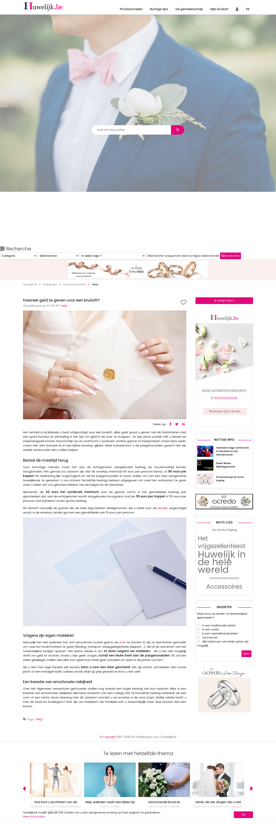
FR (247, 9)
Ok (243, 815)
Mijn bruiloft (219, 9)
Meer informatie (34, 816)
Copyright (109, 794)
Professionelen (131, 9)
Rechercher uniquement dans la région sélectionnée (220, 346)
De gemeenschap (189, 9)
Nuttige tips (159, 9)
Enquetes (224, 667)
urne (122, 628)
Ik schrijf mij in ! (224, 286)
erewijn (163, 494)
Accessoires (224, 647)
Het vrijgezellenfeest (222, 603)
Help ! (64, 292)
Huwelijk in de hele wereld (222, 622)
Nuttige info (224, 500)
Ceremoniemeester (224, 638)
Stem (246, 714)
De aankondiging (224, 590)
